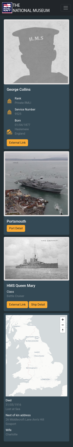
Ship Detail (38, 304)
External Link (17, 142)
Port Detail (16, 228)
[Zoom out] (62, 324)
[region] (36, 355)
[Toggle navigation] (66, 7)
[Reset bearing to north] (62, 330)
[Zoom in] (62, 319)
